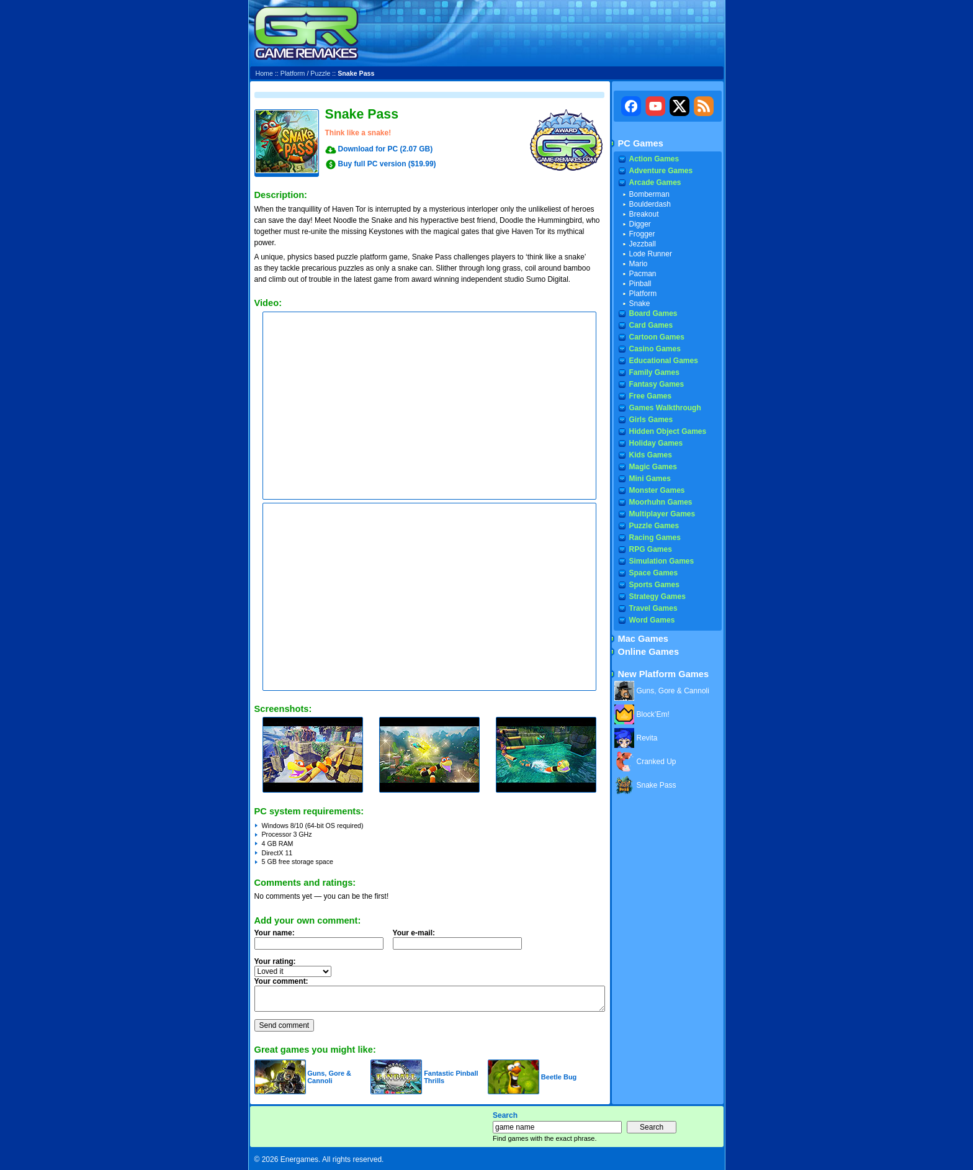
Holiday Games (656, 443)
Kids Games (650, 455)
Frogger (642, 234)
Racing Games (655, 537)
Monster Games (657, 490)
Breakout (644, 214)
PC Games (640, 143)
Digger (640, 224)
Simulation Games (661, 561)
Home (264, 73)
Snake (639, 303)
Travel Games (653, 608)
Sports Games (654, 584)
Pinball (640, 283)
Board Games (653, 313)
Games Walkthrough (665, 407)
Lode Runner (650, 254)
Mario (638, 263)
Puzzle (320, 73)
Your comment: (281, 981)
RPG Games (650, 549)
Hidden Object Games (668, 431)
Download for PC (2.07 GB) (385, 149)
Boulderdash (650, 204)
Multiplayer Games (662, 514)
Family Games (654, 372)
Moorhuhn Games (661, 502)
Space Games (653, 573)
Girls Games (651, 419)
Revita (647, 738)
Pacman (643, 273)
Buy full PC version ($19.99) (387, 164)
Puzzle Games (654, 525)
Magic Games (653, 466)
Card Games (651, 325)
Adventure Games (661, 170)
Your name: (274, 933)
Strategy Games (657, 596)
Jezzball (642, 244)
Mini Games (650, 478)
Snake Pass (656, 785)
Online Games (648, 652)
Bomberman (649, 194)
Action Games (654, 159)
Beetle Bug (558, 1077)
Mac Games (643, 639)
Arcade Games (655, 182)
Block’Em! (653, 714)
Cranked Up (656, 761)
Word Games (652, 620)
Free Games (650, 396)
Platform (292, 73)
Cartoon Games (656, 337)
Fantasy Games (656, 384)
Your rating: (275, 961)
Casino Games (655, 348)
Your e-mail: (461, 943)
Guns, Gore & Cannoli (329, 1076)
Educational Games (663, 360)
